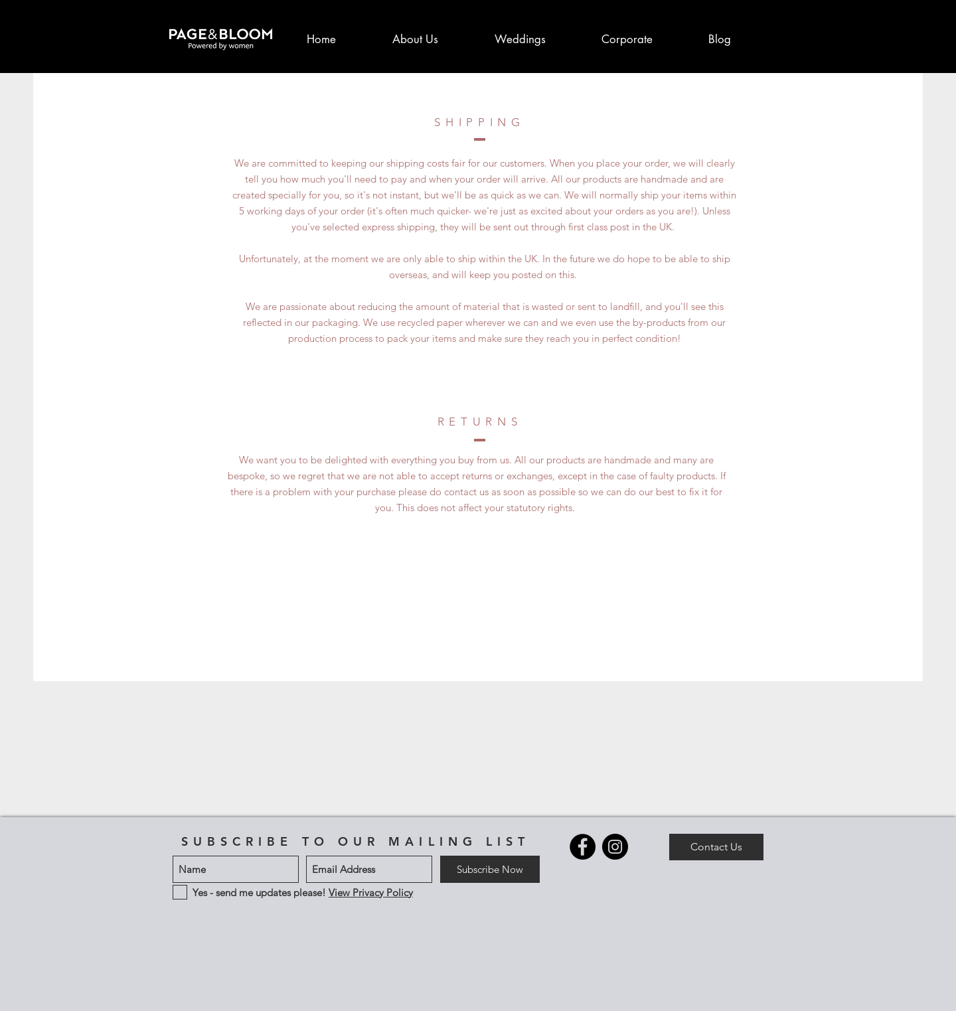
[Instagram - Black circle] (615, 847)
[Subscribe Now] (490, 869)
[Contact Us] (716, 847)
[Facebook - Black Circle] (583, 847)
